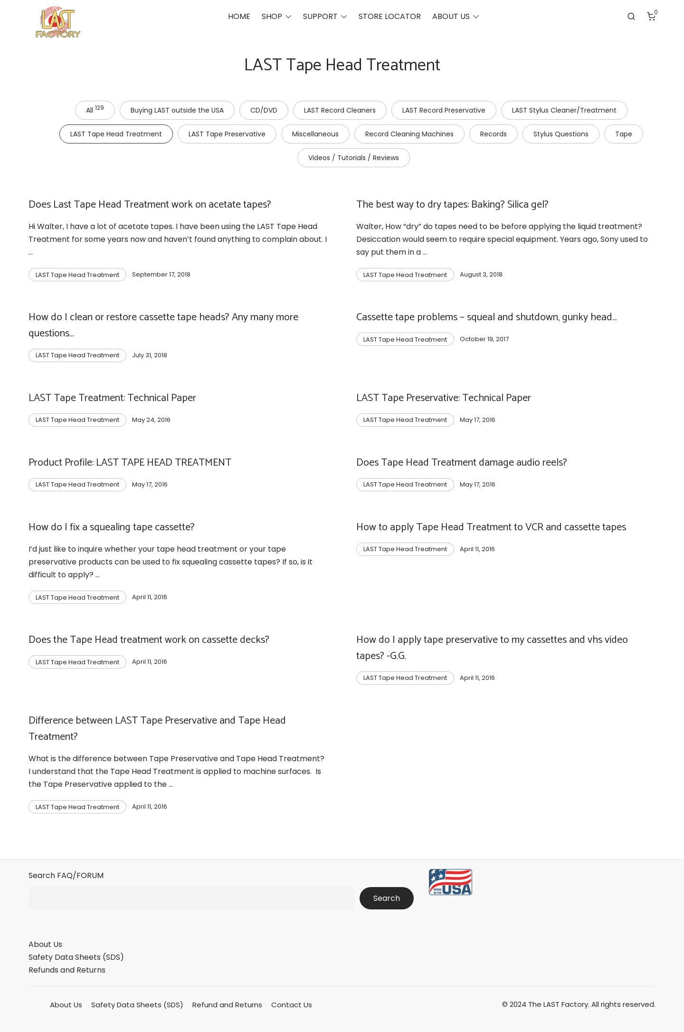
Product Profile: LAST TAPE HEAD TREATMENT (129, 462)
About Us (45, 944)
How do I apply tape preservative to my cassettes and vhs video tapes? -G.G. (492, 648)
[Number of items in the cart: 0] (651, 16)
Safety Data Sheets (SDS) (76, 957)
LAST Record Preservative (443, 110)
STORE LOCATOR (390, 16)
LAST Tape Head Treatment (116, 134)
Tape (623, 134)
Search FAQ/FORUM (66, 875)
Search (386, 898)
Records (493, 134)
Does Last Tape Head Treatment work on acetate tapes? (149, 204)
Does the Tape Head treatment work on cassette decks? (148, 640)
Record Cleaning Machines (409, 134)
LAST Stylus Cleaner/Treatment (564, 110)
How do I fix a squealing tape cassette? (111, 527)
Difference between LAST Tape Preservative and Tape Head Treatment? (157, 728)
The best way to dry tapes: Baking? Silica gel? (452, 204)
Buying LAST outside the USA (177, 110)
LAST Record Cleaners (340, 110)
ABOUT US (451, 16)
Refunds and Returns (66, 970)
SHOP (272, 16)
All (95, 109)
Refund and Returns (227, 1005)
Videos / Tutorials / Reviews (353, 157)
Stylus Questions (561, 134)
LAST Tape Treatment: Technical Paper (112, 398)
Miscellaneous (315, 134)
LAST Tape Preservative (227, 134)
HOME (239, 16)
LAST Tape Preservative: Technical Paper (443, 398)
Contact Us (291, 1005)
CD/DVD (263, 110)
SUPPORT (320, 16)
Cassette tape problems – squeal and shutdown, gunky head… (486, 317)
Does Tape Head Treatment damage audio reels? (461, 462)
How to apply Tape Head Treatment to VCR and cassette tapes (491, 527)
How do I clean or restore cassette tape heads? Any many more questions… (163, 325)
